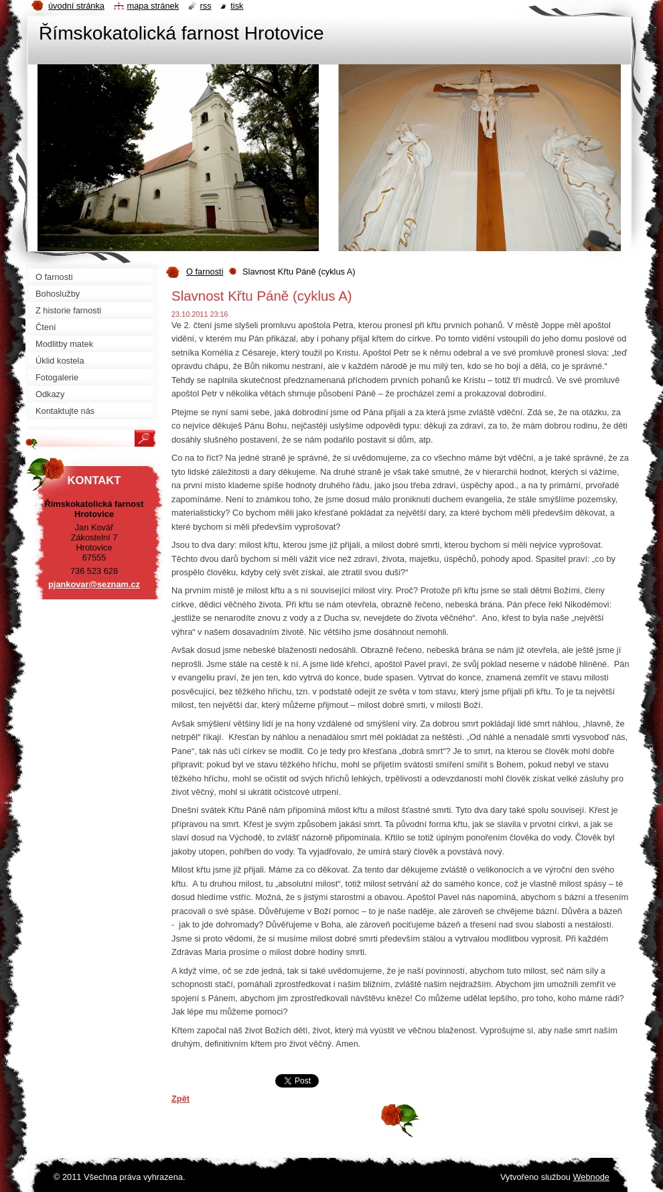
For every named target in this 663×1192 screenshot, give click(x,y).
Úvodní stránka (76, 6)
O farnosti (204, 272)
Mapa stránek (153, 6)
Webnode (591, 1177)
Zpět (180, 1099)
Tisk (236, 6)
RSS (206, 6)
